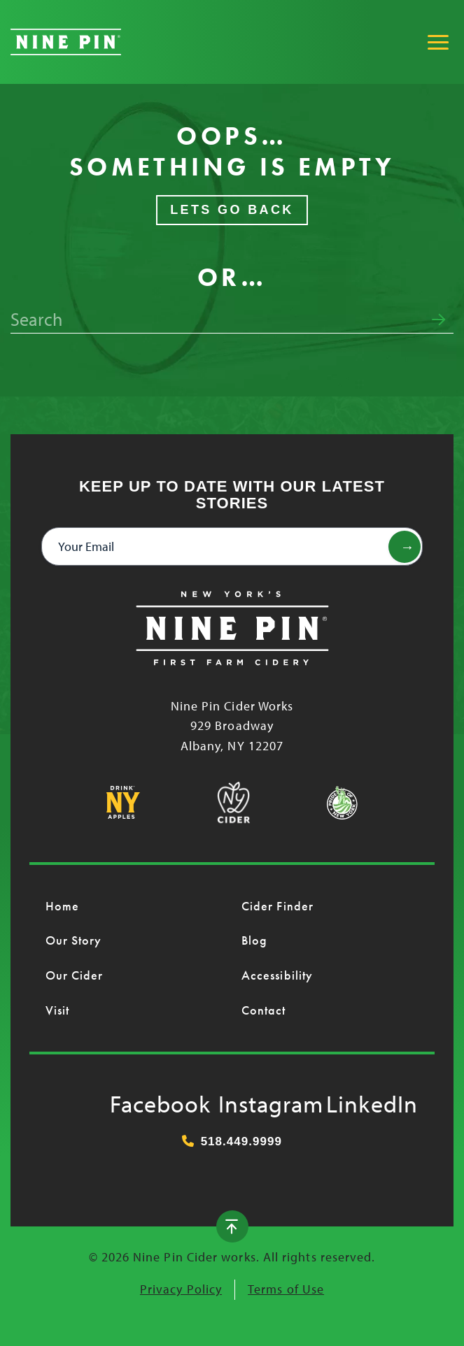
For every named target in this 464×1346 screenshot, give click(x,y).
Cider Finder (277, 906)
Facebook (124, 1100)
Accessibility (277, 975)
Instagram (232, 1100)
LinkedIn (340, 1100)
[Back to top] (232, 1226)
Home (62, 906)
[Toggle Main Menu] (438, 42)
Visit (57, 1010)
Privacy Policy (181, 1289)
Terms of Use (286, 1289)
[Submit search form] (438, 320)
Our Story (73, 940)
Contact (263, 1010)
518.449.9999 (232, 1141)
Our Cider (74, 975)
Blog (254, 940)
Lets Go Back (232, 210)
